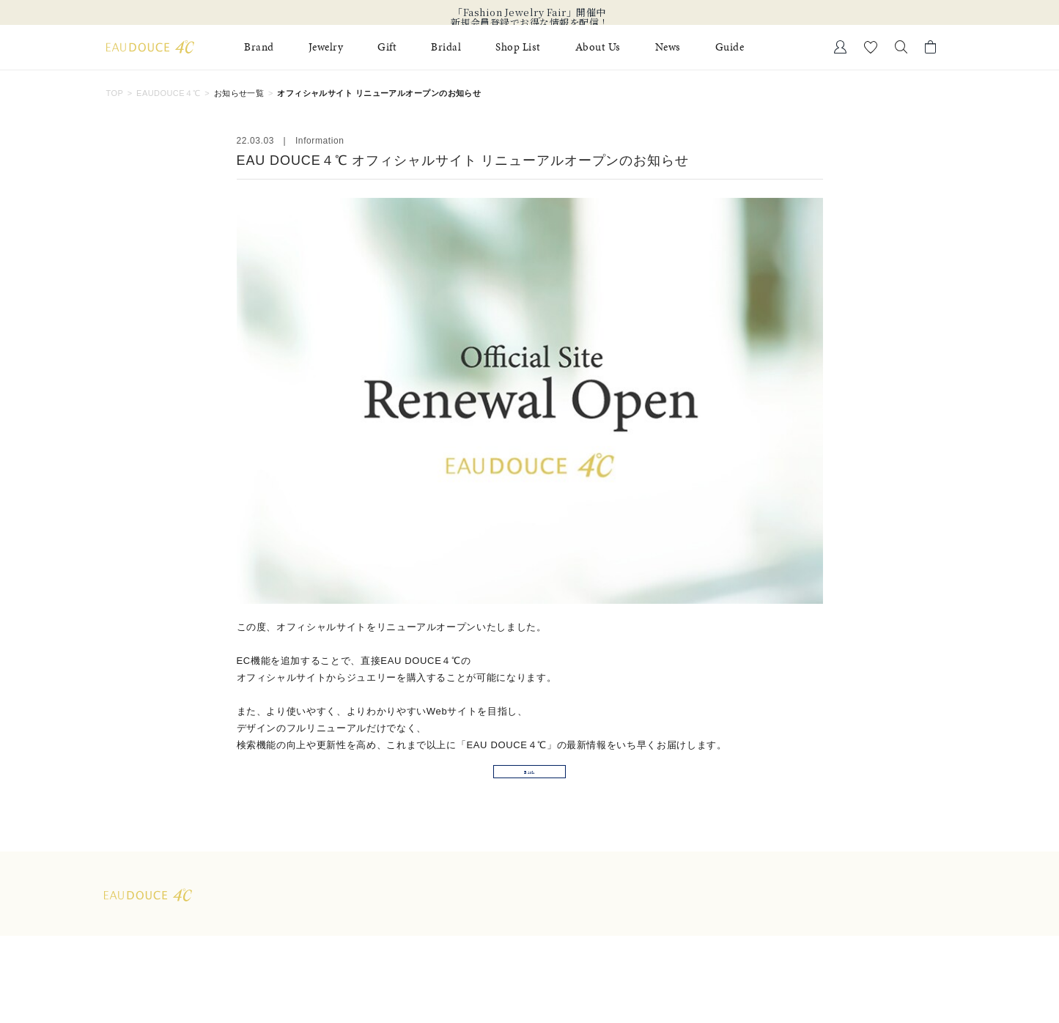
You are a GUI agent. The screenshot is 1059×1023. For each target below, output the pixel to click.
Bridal (446, 47)
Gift (386, 47)
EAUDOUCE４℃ (168, 93)
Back (530, 799)
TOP (115, 93)
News (668, 47)
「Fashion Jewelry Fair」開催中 (529, 12)
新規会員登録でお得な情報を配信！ (530, 23)
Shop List (518, 47)
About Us (598, 47)
